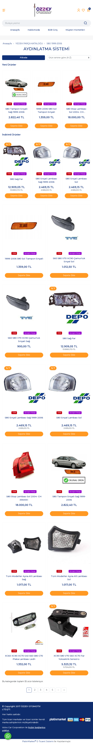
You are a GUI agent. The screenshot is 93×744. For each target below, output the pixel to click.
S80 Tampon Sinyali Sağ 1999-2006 (16, 110)
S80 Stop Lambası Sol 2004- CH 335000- (76, 110)
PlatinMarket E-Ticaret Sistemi (37, 741)
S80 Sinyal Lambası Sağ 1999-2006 (46, 180)
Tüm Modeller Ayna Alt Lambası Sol (69, 578)
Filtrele (23, 57)
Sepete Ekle (16, 126)
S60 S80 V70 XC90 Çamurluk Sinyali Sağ (24, 340)
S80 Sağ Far (16, 179)
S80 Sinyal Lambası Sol (76, 180)
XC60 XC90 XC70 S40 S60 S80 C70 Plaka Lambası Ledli (24, 657)
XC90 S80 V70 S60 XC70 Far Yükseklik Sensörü (69, 657)
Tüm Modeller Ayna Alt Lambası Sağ (24, 578)
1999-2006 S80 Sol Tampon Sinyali (46, 110)
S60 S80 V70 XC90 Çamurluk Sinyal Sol (69, 260)
